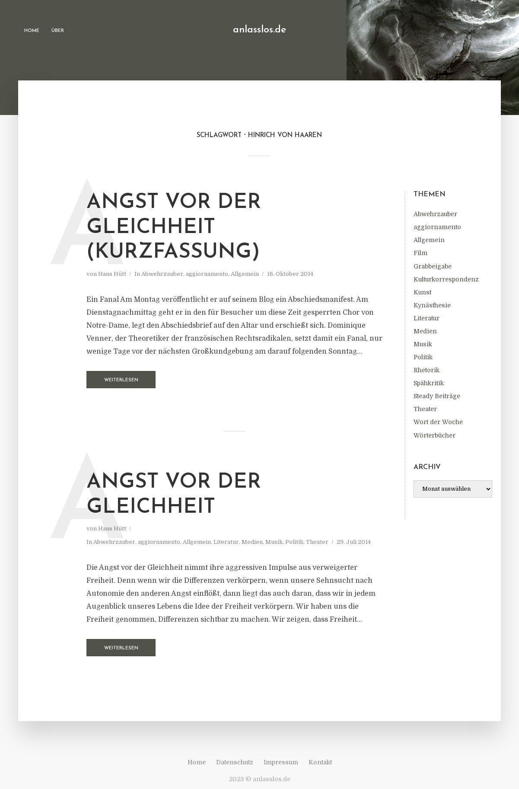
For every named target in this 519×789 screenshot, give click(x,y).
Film (420, 252)
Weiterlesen (121, 380)
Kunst (422, 292)
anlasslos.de (259, 30)
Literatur (426, 318)
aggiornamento (437, 227)
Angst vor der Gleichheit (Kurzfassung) (173, 227)
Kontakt (320, 762)
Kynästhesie (432, 305)
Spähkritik (429, 383)
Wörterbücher (434, 435)
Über (57, 31)
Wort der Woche (438, 421)
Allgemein (429, 239)
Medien (425, 331)
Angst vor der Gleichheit (173, 495)
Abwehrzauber (435, 214)
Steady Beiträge (437, 396)
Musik (423, 344)
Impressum (281, 762)
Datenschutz (234, 762)
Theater (425, 409)
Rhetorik (426, 370)
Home (31, 31)
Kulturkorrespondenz (446, 279)
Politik (423, 357)
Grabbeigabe (433, 266)
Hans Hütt (112, 274)
